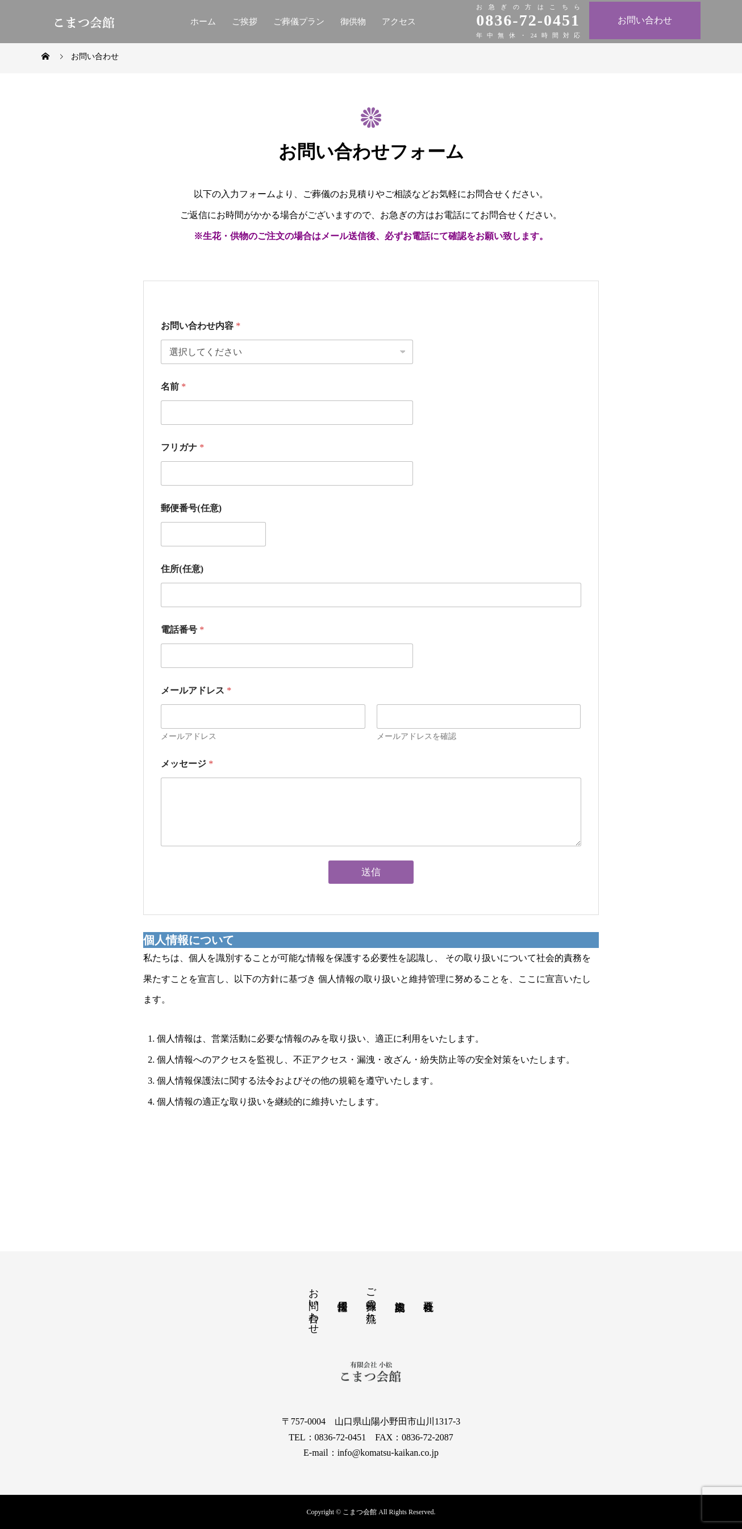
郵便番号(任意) (191, 508)
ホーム (203, 21)
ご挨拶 (244, 21)
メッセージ (187, 763)
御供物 (353, 21)
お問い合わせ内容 (200, 326)
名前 (173, 386)
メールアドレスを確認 (416, 736)
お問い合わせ (645, 20)
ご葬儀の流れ (371, 1299)
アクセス (399, 21)
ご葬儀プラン (298, 21)
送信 (371, 872)
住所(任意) (182, 569)
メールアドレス (188, 736)
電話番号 (182, 629)
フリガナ (182, 447)
